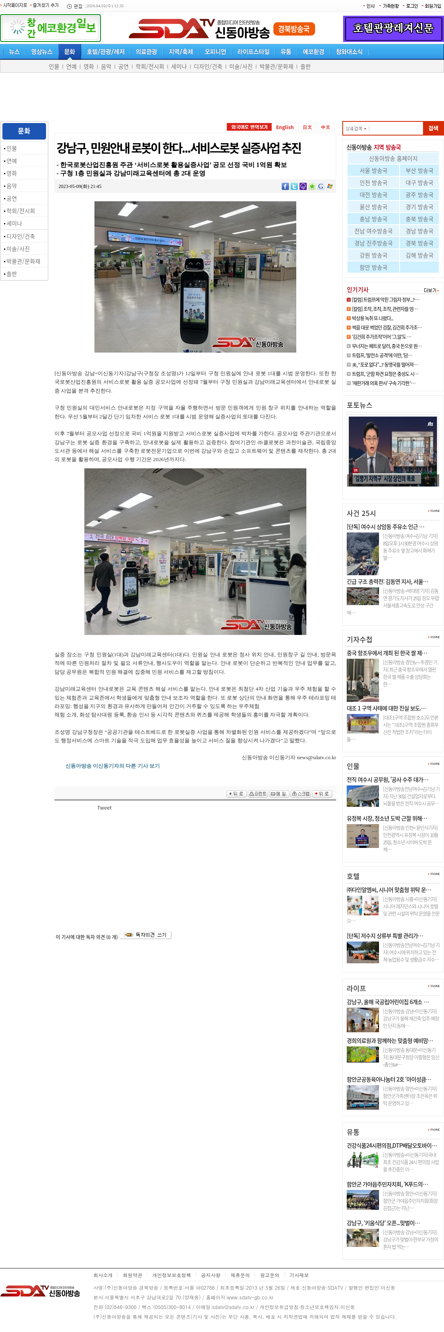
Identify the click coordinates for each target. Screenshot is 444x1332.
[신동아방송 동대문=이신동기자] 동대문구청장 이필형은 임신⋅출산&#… (411, 1057)
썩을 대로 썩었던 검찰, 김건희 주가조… (387, 327)
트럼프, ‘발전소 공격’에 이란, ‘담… (382, 355)
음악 (106, 66)
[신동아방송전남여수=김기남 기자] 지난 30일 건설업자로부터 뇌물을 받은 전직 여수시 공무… (411, 796)
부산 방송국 (420, 170)
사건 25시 (361, 513)
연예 (71, 66)
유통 (353, 1132)
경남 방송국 (420, 231)
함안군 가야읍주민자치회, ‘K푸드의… (387, 1184)
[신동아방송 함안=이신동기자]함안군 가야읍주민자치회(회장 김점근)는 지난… (410, 1201)
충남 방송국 (373, 219)
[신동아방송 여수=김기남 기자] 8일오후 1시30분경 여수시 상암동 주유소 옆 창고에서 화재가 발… (410, 547)
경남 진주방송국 (373, 243)
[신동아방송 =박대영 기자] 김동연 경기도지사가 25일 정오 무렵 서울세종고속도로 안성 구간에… (393, 601)
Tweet (104, 807)
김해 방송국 (420, 255)
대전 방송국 (373, 194)
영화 (89, 66)
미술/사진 (241, 66)
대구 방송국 (420, 182)
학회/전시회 (150, 66)
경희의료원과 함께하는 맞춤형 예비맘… (390, 1040)
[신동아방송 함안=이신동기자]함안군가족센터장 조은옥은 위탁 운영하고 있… (410, 1096)
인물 (54, 66)
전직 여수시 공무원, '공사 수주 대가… (387, 779)
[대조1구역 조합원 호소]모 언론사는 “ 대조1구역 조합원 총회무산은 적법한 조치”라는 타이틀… (392, 728)
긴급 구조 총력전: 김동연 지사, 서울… (387, 581)
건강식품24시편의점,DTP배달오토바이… (392, 1145)
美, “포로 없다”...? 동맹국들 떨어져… (385, 364)
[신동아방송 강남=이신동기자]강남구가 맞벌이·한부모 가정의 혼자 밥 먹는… (410, 1240)
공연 (123, 66)
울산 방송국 (373, 207)
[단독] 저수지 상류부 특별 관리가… (385, 935)
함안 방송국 (373, 267)
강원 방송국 (373, 255)
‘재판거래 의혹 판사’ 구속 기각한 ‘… (383, 383)
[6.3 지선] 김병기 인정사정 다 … (387, 490)
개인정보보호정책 (171, 1274)
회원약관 (132, 1274)
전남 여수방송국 (373, 231)
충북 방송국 (420, 219)
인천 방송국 (373, 182)
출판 (305, 66)
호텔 (353, 876)
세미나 (179, 66)
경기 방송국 (420, 207)
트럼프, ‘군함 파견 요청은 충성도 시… (385, 374)
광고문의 (269, 1274)
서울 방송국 (373, 170)
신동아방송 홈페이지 (393, 158)
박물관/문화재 (276, 66)
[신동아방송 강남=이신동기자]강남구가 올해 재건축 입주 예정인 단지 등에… (411, 1018)
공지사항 (210, 1274)
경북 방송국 (420, 243)
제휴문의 (240, 1274)
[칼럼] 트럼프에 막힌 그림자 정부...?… (385, 299)
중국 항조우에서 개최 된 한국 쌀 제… (387, 653)
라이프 (356, 988)
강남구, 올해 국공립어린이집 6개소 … (388, 1002)
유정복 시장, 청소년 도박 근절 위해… (387, 818)
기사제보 (299, 1274)
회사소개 (103, 1274)
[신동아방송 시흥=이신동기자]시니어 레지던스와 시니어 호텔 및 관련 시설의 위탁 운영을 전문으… (393, 910)
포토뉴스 (360, 405)
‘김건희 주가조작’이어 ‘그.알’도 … (381, 336)
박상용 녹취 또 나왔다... (372, 318)
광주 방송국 (420, 194)
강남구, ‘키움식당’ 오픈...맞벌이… (383, 1223)
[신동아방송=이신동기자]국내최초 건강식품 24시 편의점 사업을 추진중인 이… (411, 1162)
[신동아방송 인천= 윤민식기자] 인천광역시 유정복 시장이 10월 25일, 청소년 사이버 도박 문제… (410, 838)
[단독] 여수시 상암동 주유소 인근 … (385, 526)
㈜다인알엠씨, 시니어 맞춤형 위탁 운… (389, 889)
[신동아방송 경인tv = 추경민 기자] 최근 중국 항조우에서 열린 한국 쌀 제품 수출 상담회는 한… (410, 673)
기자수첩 (360, 639)
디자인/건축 (208, 66)
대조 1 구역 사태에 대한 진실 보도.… (386, 708)
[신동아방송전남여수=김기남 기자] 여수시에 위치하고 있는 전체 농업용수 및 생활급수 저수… (411, 952)
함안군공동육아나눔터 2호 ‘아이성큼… (389, 1079)
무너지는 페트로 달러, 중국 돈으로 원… (387, 346)
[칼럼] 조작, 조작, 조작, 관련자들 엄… (385, 309)
